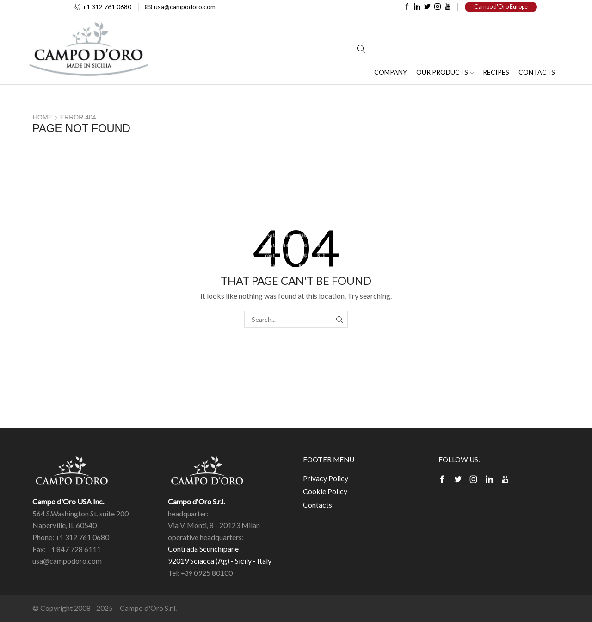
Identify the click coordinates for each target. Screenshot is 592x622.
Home (42, 117)
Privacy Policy (325, 478)
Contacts (536, 72)
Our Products (445, 72)
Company (390, 72)
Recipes (496, 72)
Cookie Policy (325, 491)
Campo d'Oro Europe (501, 6)
